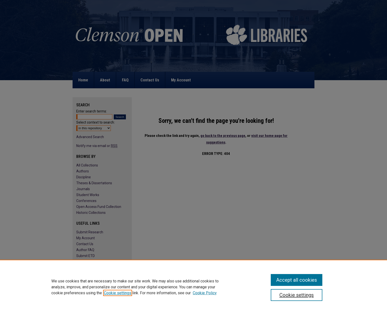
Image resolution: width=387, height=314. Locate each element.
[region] (193, 287)
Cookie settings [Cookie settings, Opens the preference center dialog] (296, 295)
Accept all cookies (296, 280)
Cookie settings (117, 293)
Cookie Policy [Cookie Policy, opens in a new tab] (205, 293)
